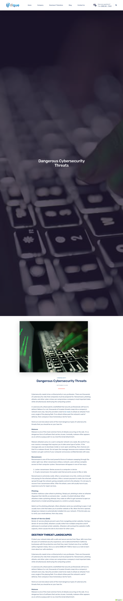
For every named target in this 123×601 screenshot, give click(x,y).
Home (29, 5)
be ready (67, 412)
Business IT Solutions (56, 5)
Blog (70, 5)
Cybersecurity (61, 378)
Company (40, 5)
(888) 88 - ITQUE (106, 6)
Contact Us (81, 5)
